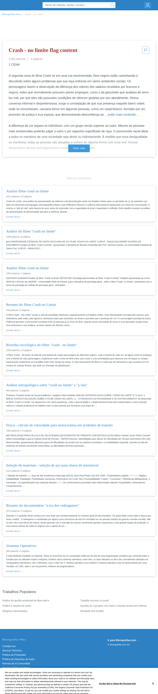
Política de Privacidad (14, 655)
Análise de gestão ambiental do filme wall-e (25, 600)
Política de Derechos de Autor (18, 659)
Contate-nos (9, 646)
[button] (145, 51)
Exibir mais (79, 148)
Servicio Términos (12, 650)
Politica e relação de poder (16, 605)
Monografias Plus (11, 14)
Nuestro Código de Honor (16, 668)
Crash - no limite (34, 14)
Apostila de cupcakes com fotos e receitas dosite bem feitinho (113, 605)
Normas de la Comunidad (16, 663)
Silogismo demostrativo (14, 611)
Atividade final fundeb (92, 611)
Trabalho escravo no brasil (94, 600)
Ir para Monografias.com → (123, 640)
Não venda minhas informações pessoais (24, 672)
